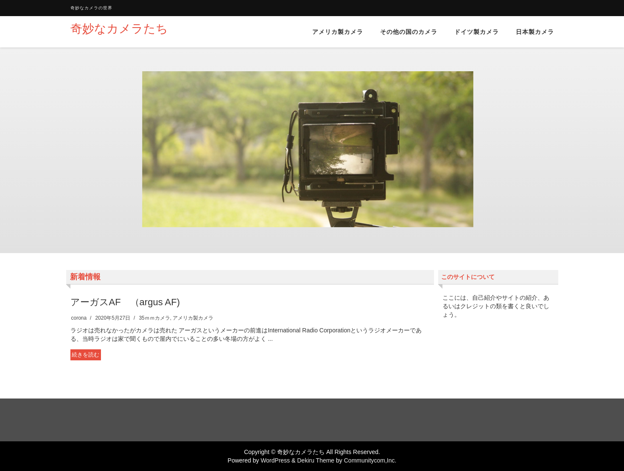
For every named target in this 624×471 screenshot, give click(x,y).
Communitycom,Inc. (370, 460)
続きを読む (85, 354)
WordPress (275, 460)
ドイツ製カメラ (476, 31)
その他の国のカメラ (408, 31)
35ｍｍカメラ (154, 318)
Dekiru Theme (315, 460)
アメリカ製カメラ (337, 31)
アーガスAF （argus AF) (125, 302)
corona (79, 318)
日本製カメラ (535, 31)
